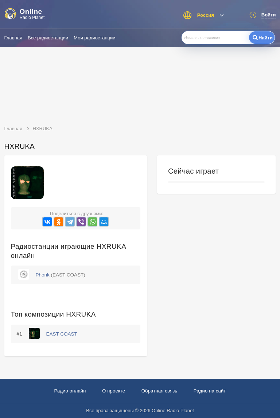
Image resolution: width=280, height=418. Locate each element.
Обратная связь (159, 391)
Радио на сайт (210, 391)
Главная (13, 37)
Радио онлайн (70, 391)
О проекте (113, 391)
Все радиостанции (48, 37)
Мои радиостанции (94, 37)
